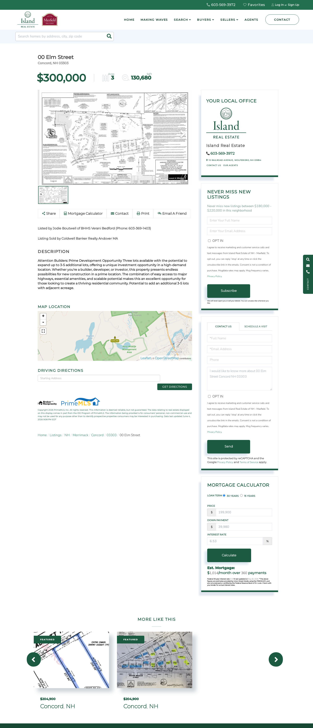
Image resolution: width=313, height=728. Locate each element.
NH (67, 428)
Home (42, 428)
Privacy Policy (214, 276)
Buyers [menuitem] (204, 20)
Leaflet (146, 358)
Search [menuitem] (181, 20)
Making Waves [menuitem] (154, 20)
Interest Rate (216, 534)
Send (229, 446)
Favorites (254, 5)
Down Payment (217, 520)
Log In (279, 5)
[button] (109, 36)
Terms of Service (249, 462)
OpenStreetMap (167, 358)
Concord (97, 428)
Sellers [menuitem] (227, 20)
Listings (55, 428)
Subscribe (229, 291)
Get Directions (177, 378)
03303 (112, 428)
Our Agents (230, 165)
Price (211, 505)
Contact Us (214, 165)
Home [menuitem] (129, 20)
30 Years (231, 495)
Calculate (228, 555)
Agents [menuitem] (251, 20)
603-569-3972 (221, 5)
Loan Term (214, 495)
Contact (282, 20)
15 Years (247, 495)
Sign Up (293, 5)
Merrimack (80, 428)
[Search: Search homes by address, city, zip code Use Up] (64, 36)
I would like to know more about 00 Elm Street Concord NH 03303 (239, 379)
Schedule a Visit (255, 326)
